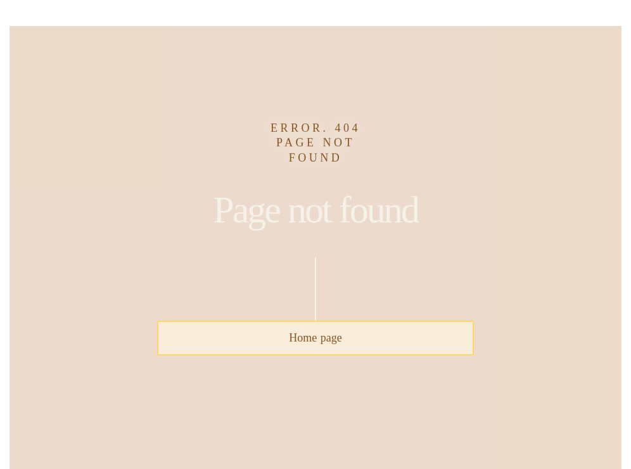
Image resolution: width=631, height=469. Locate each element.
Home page (315, 337)
